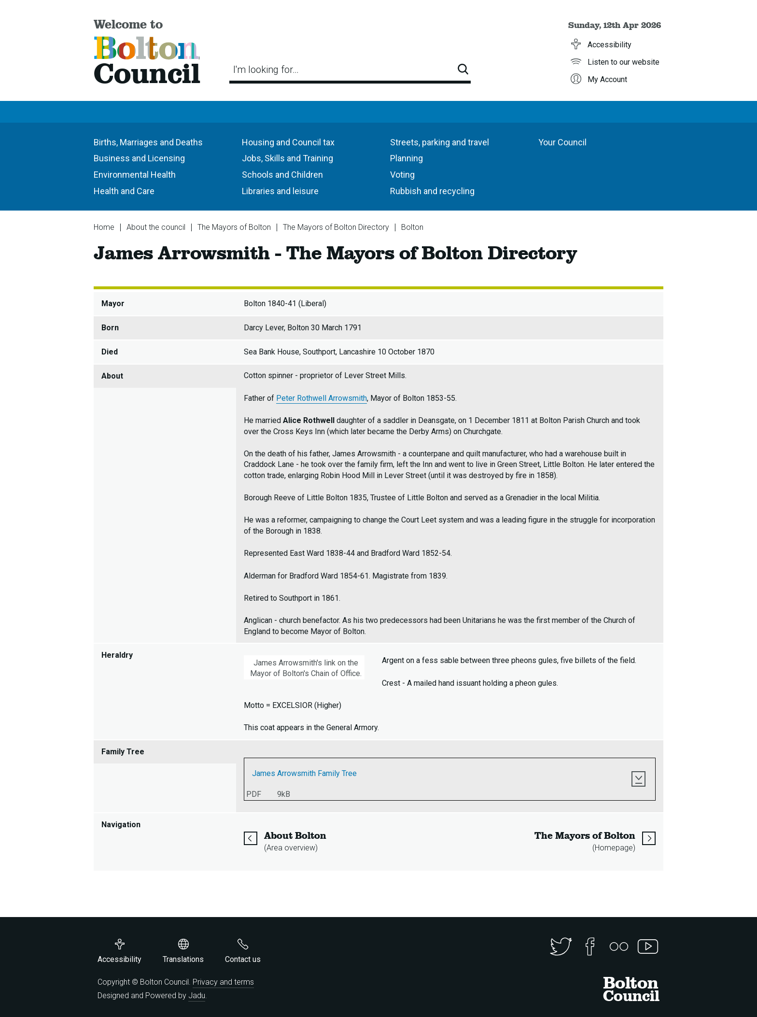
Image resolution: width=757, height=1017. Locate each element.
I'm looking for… (266, 69)
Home (104, 227)
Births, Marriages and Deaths (148, 142)
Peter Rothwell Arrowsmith (321, 398)
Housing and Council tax (288, 142)
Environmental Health (135, 175)
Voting (402, 175)
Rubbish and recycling (432, 191)
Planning (406, 158)
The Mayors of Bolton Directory (336, 227)
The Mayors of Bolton (234, 227)
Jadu (196, 995)
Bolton (412, 227)
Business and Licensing (139, 158)
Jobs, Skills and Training (287, 158)
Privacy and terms (223, 982)
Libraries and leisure (280, 191)
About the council (155, 227)
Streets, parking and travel (439, 142)
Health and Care (124, 191)
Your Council (562, 142)
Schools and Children (282, 175)
